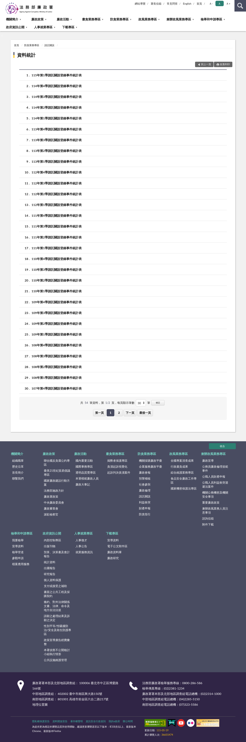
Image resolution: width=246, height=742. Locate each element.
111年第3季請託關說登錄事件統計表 (57, 226)
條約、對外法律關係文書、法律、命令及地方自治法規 (57, 606)
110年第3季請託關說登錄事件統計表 (57, 269)
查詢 (240, 6)
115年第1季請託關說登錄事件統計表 (57, 75)
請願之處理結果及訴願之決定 (57, 618)
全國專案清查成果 (182, 460)
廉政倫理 (144, 490)
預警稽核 (144, 478)
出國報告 (49, 568)
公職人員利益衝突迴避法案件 (215, 484)
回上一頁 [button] (206, 64)
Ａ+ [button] (228, 3)
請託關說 (49, 45)
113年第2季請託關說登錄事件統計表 (57, 150)
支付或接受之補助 (55, 586)
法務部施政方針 (54, 490)
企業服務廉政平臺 (150, 466)
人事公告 (81, 546)
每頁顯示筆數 (126, 402)
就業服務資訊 (84, 552)
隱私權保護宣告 (41, 721)
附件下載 (208, 524)
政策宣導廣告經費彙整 (57, 642)
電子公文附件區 (117, 546)
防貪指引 (144, 514)
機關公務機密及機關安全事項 (215, 494)
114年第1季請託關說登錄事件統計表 (57, 118)
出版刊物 (49, 546)
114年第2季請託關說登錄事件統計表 (57, 107)
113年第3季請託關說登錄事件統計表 (57, 140)
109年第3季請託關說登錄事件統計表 (57, 313)
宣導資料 (18, 546)
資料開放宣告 (59, 721)
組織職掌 (18, 460)
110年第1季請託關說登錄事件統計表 (57, 291)
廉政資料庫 (114, 552)
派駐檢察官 (51, 514)
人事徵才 (81, 540)
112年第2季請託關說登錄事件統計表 (57, 194)
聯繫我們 (18, 478)
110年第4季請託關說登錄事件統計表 (57, 258)
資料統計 (26, 55)
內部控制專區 (52, 540)
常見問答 (172, 3)
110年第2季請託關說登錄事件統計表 (57, 280)
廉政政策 (37, 19)
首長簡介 (18, 472)
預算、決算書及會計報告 (57, 554)
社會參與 (144, 484)
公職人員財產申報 (213, 476)
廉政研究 (113, 558)
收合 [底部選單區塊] (222, 446)
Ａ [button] (219, 3)
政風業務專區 (147, 19)
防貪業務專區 (119, 19)
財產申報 (144, 508)
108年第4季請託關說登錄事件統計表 (57, 345)
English (187, 3)
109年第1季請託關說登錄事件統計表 (57, 334)
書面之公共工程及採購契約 (57, 594)
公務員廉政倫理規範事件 (215, 468)
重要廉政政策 (210, 502)
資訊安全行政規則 (96, 721)
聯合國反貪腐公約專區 (57, 462)
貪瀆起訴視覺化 (117, 466)
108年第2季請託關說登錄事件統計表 (57, 367)
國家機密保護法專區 (184, 488)
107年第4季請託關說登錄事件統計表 (57, 388)
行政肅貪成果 (179, 466)
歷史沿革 (18, 466)
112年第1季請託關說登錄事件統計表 (57, 204)
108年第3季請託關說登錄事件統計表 (57, 356)
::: (3, 2)
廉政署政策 (51, 496)
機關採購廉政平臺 (150, 460)
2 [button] (119, 412)
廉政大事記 (83, 484)
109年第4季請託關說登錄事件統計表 (57, 302)
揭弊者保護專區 (117, 460)
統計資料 (49, 562)
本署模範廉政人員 (87, 478)
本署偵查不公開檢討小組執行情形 (57, 652)
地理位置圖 (40, 704)
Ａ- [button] (211, 3)
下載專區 (68, 27)
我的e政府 (114, 721)
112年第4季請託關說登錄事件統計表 (57, 172)
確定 (158, 402)
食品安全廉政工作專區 (184, 480)
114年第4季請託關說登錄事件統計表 (57, 86)
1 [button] (110, 412)
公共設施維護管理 (55, 660)
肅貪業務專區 (91, 19)
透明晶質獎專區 (86, 472)
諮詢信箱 (208, 518)
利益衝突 (144, 502)
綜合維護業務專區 (182, 472)
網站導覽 (140, 3)
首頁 (199, 3)
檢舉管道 (18, 552)
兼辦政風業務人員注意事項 (215, 510)
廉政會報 (144, 472)
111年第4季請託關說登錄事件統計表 (57, 215)
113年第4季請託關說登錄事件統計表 (57, 129)
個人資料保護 (52, 580)
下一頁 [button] (130, 412)
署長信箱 (156, 3)
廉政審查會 (51, 508)
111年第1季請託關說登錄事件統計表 (57, 248)
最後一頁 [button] (145, 412)
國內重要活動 (84, 460)
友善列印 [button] (225, 64)
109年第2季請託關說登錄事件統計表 (57, 323)
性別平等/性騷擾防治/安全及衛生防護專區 (57, 630)
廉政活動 (63, 19)
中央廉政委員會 (54, 502)
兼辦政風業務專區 (178, 19)
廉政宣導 (208, 460)
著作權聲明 (76, 721)
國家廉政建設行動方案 (57, 482)
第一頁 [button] (99, 412)
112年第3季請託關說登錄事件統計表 (57, 183)
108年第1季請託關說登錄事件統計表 (57, 377)
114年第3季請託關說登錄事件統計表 (57, 96)
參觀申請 (18, 558)
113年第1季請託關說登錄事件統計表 (57, 161)
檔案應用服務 (20, 564)
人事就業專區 (43, 27)
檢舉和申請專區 (211, 19)
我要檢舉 (18, 540)
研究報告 (49, 574)
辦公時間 (128, 721)
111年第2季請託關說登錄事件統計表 (57, 237)
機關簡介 (12, 19)
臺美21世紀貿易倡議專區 (57, 472)
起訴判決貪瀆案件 (118, 472)
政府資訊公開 (15, 27)
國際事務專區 (84, 466)
